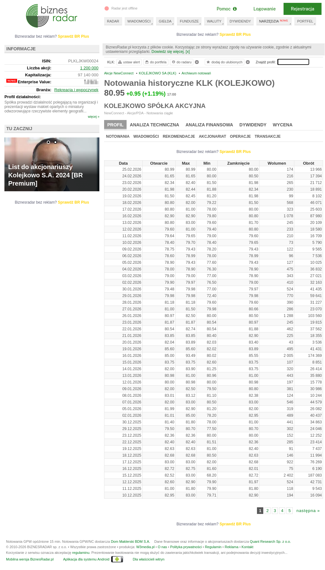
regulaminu (80, 552)
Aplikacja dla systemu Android (86, 559)
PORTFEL (305, 21)
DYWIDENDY (240, 21)
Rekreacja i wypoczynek (76, 89)
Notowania (117, 136)
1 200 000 (89, 68)
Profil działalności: (22, 96)
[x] (188, 51)
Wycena (282, 124)
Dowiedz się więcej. (168, 51)
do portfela (155, 62)
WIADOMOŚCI (139, 21)
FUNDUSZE (189, 21)
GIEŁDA (165, 21)
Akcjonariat (212, 136)
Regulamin (213, 547)
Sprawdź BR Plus (235, 34)
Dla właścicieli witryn (148, 559)
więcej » (93, 116)
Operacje (240, 136)
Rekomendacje (179, 136)
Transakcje (268, 136)
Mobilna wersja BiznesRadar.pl (29, 559)
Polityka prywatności (186, 547)
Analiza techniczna (154, 124)
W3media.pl (145, 547)
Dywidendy (253, 124)
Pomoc (226, 8)
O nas (162, 547)
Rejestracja (302, 8)
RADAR (113, 21)
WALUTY (214, 21)
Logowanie (264, 8)
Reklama (231, 547)
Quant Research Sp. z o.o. (270, 541)
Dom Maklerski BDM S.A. (130, 541)
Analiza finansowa (209, 124)
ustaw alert (128, 62)
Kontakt (247, 547)
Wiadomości (146, 136)
